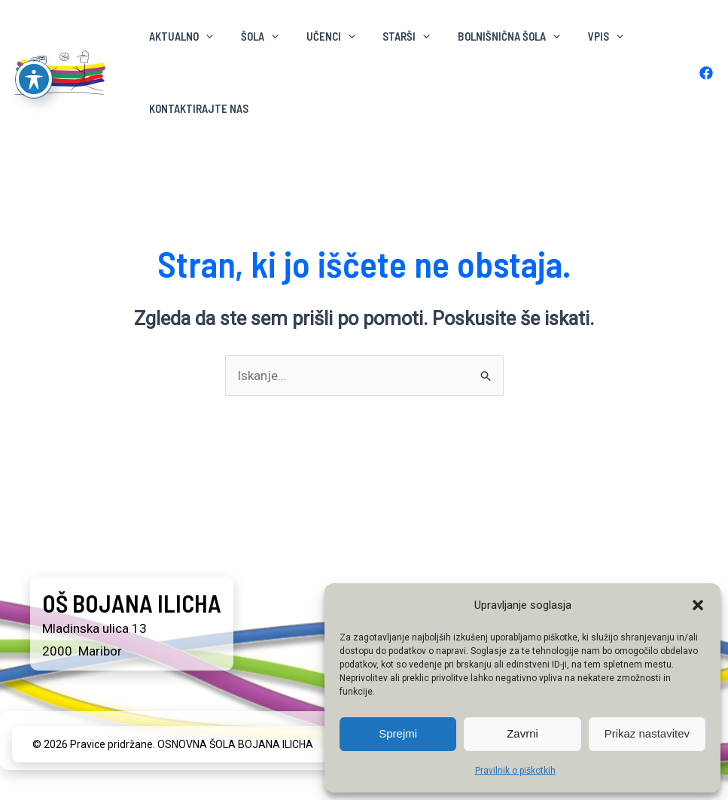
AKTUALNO (179, 36)
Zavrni (522, 733)
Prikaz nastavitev (647, 733)
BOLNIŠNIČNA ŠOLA (486, 36)
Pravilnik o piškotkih (515, 770)
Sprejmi (398, 733)
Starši (389, 36)
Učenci (318, 36)
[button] (697, 605)
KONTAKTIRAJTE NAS (196, 108)
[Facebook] (706, 73)
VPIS (577, 36)
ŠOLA (252, 36)
